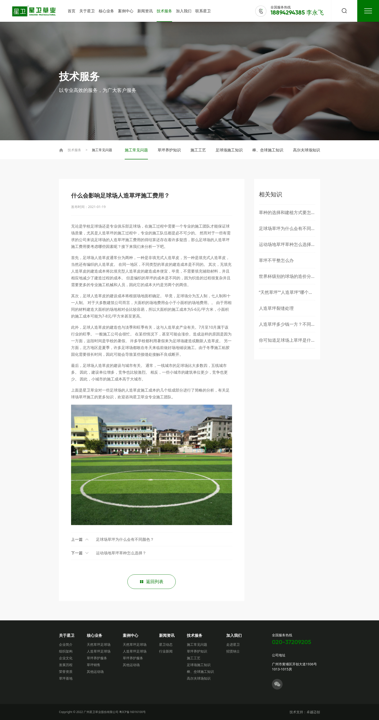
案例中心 (125, 11)
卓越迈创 (313, 712)
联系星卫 (203, 11)
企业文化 (66, 658)
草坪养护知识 (169, 150)
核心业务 (106, 11)
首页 (71, 11)
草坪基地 (66, 678)
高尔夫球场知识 (306, 150)
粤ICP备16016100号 (132, 712)
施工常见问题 (102, 150)
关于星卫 (87, 11)
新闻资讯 (145, 11)
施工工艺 (198, 150)
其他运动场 (95, 671)
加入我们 (183, 11)
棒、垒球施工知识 (267, 150)
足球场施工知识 (229, 150)
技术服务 (164, 11)
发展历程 (66, 664)
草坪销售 (93, 664)
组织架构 (66, 651)
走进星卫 (233, 644)
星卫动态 (166, 644)
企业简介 (66, 644)
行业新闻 (166, 651)
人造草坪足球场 (98, 651)
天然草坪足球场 (98, 644)
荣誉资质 (66, 671)
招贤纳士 (233, 651)
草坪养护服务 (97, 658)
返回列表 (151, 582)
